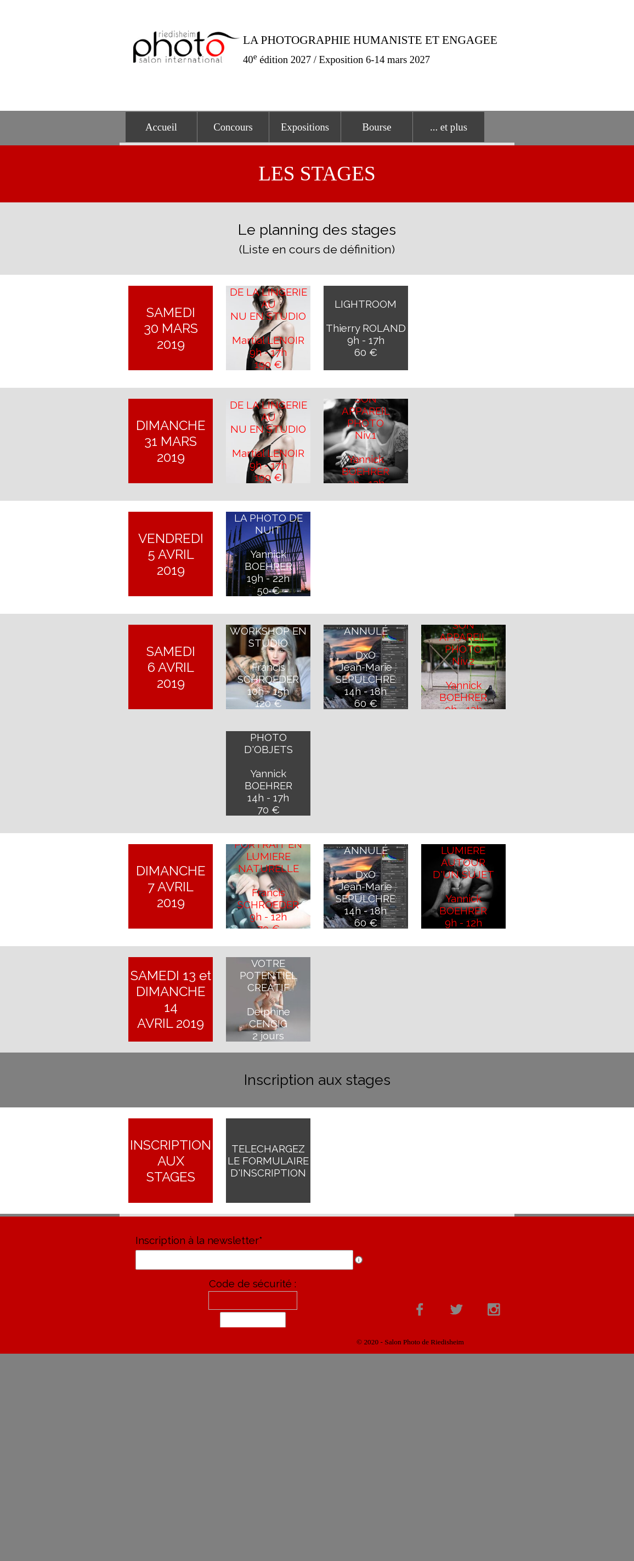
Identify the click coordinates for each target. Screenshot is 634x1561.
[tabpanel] (376, 49)
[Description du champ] (358, 1259)
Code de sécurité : (252, 1283)
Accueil (161, 127)
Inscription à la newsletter (199, 1240)
